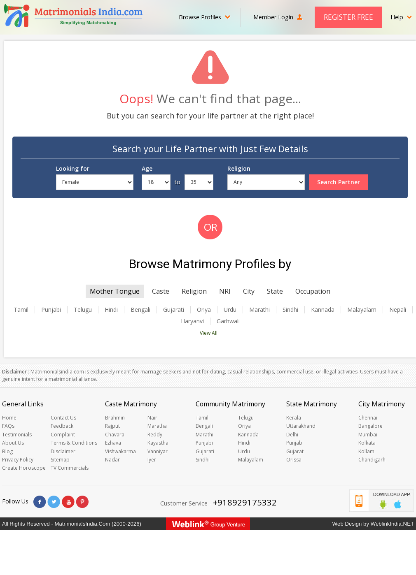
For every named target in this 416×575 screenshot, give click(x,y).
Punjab (294, 442)
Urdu (230, 309)
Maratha (157, 425)
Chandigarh (372, 459)
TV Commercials (70, 467)
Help (401, 17)
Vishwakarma (120, 451)
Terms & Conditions (74, 442)
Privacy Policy (17, 459)
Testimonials (17, 434)
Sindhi (290, 309)
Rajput (112, 425)
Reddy (154, 434)
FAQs (8, 425)
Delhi (292, 434)
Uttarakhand (301, 425)
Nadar (112, 459)
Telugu (83, 309)
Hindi (111, 309)
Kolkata (367, 442)
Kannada (322, 309)
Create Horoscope (24, 467)
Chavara (114, 434)
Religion (238, 168)
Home (9, 417)
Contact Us (63, 417)
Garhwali (228, 321)
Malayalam (361, 309)
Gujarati (173, 309)
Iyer (151, 459)
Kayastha (157, 442)
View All (208, 332)
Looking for (72, 168)
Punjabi (51, 309)
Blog (7, 451)
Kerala (293, 417)
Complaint (63, 434)
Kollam (366, 451)
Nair (152, 417)
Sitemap (60, 459)
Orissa (293, 459)
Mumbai (367, 434)
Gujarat (295, 451)
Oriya (204, 309)
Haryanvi (192, 321)
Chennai (367, 417)
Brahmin (115, 417)
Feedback (62, 425)
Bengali (140, 309)
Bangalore (370, 425)
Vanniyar (157, 451)
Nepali (397, 309)
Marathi (259, 309)
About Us (13, 442)
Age (147, 168)
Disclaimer (63, 451)
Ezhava (113, 442)
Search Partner (338, 182)
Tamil (21, 309)
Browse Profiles (204, 17)
